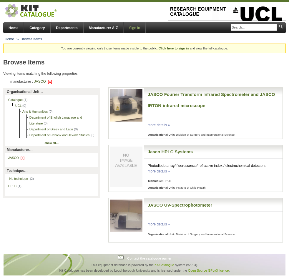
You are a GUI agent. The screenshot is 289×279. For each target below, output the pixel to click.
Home (13, 28)
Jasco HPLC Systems (170, 151)
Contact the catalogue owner (149, 258)
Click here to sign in (174, 48)
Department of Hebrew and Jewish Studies (60, 135)
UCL (18, 105)
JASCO (43, 81)
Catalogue (16, 100)
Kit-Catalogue (164, 265)
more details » (159, 125)
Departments (66, 28)
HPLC (14, 186)
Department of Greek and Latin (51, 129)
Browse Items (31, 39)
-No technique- (21, 178)
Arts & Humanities (35, 111)
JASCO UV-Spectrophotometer (180, 204)
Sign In (134, 28)
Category (37, 28)
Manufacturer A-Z (103, 28)
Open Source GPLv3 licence (208, 270)
